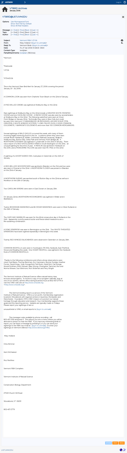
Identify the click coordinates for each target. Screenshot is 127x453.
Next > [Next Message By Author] (28, 35)
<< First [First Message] (14, 30)
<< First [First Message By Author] (14, 35)
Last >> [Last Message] (35, 30)
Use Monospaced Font (20, 22)
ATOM (108, 443)
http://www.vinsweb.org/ (14, 285)
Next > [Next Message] (28, 30)
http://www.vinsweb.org (33, 283)
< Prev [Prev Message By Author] (21, 35)
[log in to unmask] (39, 43)
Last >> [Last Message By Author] (35, 35)
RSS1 (115, 443)
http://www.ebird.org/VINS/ (39, 328)
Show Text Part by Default (21, 24)
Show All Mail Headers (19, 26)
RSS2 (122, 443)
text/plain (23, 53)
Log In (118, 2)
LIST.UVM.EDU (7, 450)
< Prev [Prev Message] (21, 30)
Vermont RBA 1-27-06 (28, 40)
